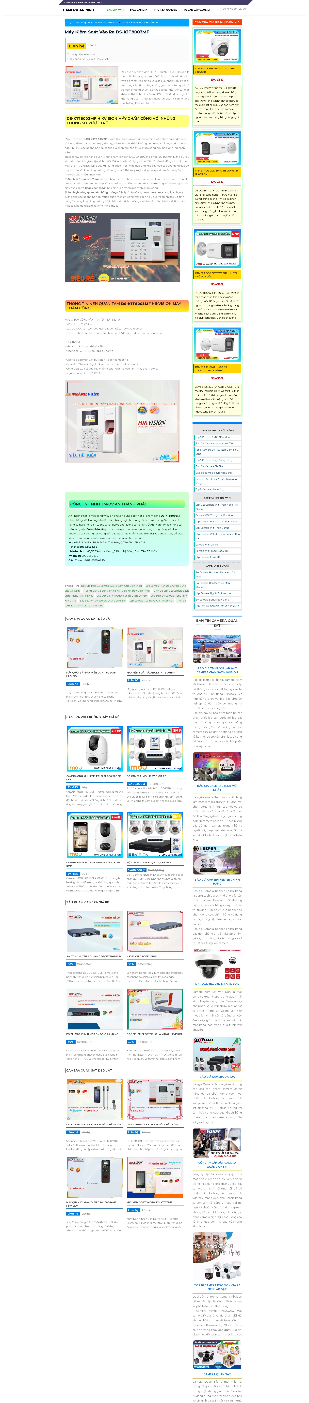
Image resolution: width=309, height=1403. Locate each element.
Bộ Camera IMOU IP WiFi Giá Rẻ (146, 776)
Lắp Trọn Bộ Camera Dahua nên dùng (217, 605)
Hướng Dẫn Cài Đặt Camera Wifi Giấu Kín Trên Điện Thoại (117, 590)
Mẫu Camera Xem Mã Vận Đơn (217, 984)
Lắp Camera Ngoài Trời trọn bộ (213, 593)
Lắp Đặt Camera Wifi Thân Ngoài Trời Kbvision (216, 506)
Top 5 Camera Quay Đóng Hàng (213, 460)
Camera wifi (115, 9)
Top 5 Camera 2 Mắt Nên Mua (212, 437)
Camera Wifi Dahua (206, 544)
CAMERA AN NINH (78, 10)
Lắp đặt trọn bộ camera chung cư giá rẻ (103, 600)
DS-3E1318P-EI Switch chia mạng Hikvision (154, 1034)
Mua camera (138, 9)
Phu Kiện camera (165, 9)
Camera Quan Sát (217, 1374)
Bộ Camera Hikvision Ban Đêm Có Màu (215, 574)
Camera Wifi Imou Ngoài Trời (212, 550)
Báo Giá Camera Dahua (217, 1076)
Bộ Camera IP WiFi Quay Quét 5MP (149, 862)
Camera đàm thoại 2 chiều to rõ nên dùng (216, 481)
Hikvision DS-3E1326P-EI (142, 956)
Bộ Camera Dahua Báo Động (212, 599)
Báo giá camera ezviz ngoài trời (213, 472)
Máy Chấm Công (76, 22)
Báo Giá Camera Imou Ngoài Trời (214, 443)
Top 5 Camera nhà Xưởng (209, 489)
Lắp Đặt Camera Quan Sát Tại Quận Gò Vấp (122, 595)
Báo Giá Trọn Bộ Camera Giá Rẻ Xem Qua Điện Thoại (111, 585)
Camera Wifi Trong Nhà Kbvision (214, 515)
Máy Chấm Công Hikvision (103, 22)
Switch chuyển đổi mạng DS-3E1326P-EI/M (93, 956)
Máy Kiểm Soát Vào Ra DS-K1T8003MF (107, 32)
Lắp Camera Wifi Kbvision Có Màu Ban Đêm (217, 536)
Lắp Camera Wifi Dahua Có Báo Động (217, 521)
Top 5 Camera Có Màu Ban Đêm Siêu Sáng (216, 451)
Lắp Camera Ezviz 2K (207, 557)
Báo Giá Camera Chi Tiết (209, 466)
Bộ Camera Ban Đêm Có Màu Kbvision (212, 585)
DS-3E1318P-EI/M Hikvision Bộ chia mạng (92, 1034)
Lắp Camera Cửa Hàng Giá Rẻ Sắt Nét (151, 600)
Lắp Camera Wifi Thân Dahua (212, 527)
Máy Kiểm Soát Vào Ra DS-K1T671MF (149, 1202)
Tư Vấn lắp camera (196, 9)
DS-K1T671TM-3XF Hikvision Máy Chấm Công (94, 1124)
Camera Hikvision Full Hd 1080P (139, 22)
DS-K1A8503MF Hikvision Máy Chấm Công (153, 1124)
